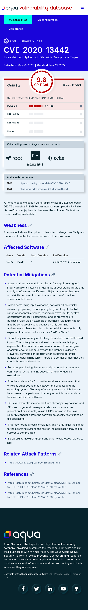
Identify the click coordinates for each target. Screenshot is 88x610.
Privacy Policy (61, 574)
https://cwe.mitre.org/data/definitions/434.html (44, 189)
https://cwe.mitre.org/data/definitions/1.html (34, 462)
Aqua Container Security (22, 536)
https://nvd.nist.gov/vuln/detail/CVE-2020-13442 (45, 183)
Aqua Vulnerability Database (37, 8)
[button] (82, 7)
